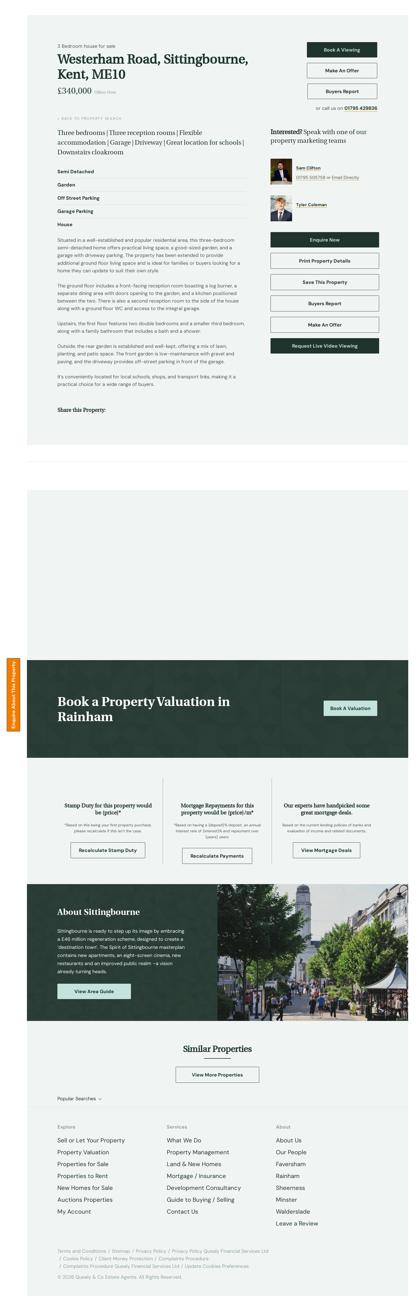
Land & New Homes (194, 1164)
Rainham (288, 1176)
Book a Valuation (350, 708)
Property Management (198, 1152)
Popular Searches (76, 1098)
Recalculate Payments (217, 856)
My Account (74, 1212)
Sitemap (121, 1251)
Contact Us (182, 1212)
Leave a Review (297, 1223)
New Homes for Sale (85, 1188)
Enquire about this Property (13, 694)
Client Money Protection (126, 1258)
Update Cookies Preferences (217, 1266)
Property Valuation (83, 1152)
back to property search (89, 118)
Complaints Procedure (183, 1258)
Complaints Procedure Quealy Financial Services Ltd (121, 1266)
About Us (289, 1140)
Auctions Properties (85, 1200)
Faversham (291, 1164)
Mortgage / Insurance (196, 1176)
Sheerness (290, 1188)
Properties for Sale (83, 1164)
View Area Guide (94, 991)
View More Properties (217, 1075)
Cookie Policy (78, 1258)
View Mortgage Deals (326, 850)
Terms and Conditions (81, 1251)
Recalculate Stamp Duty (108, 850)
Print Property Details (325, 261)
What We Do (184, 1140)
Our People (291, 1152)
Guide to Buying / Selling (200, 1200)
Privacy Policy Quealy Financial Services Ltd (220, 1251)
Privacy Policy (151, 1251)
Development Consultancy (204, 1188)
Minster (286, 1200)
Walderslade (293, 1212)
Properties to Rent (82, 1176)
